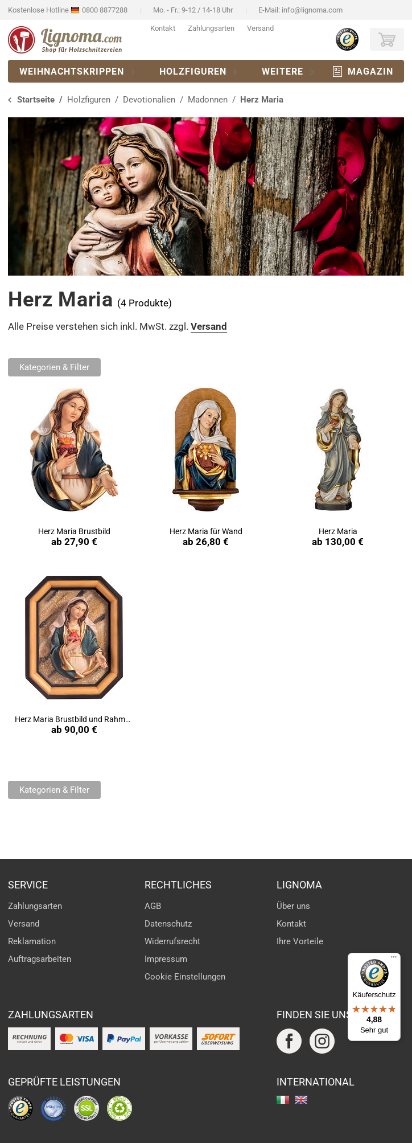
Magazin (370, 71)
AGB (153, 906)
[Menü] (394, 959)
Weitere (282, 71)
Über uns (293, 906)
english (301, 1100)
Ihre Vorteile (300, 941)
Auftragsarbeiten (39, 959)
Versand (260, 28)
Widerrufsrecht (172, 941)
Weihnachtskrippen (71, 71)
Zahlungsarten (211, 28)
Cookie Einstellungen (185, 977)
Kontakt (162, 28)
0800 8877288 (104, 10)
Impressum (166, 959)
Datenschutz (168, 924)
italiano (283, 1100)
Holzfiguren (192, 71)
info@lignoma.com (312, 10)
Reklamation (32, 941)
